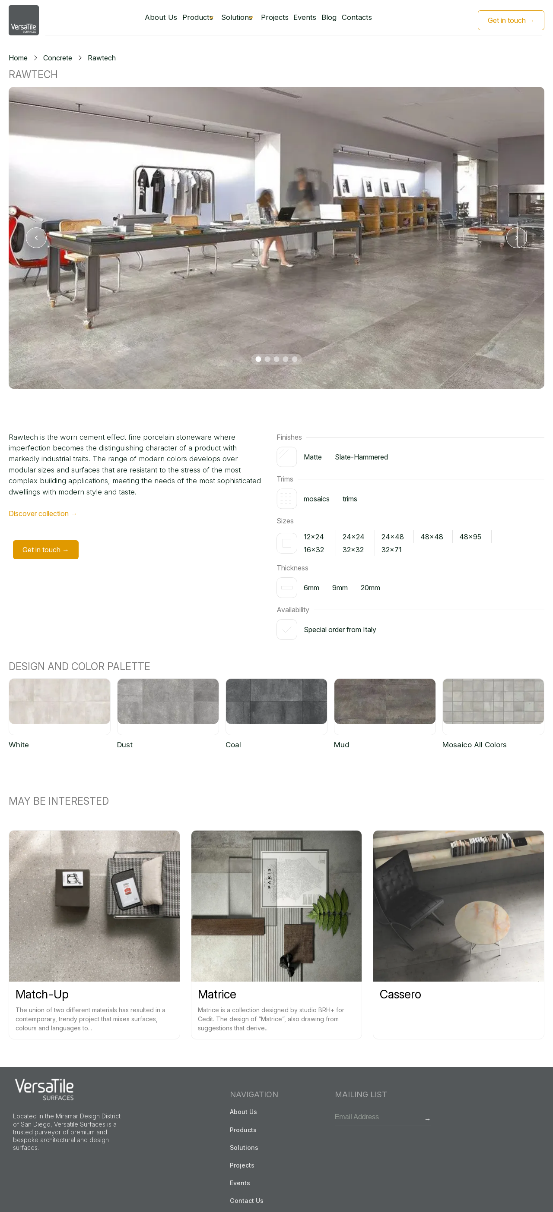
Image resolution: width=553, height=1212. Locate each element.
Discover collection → (43, 514)
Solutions (232, 20)
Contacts (368, 20)
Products (186, 20)
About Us (148, 20)
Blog (338, 20)
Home (18, 58)
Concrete (57, 58)
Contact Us (246, 1200)
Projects (277, 20)
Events (311, 20)
